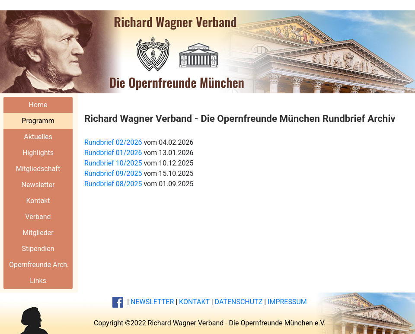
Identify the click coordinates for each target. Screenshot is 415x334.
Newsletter (38, 185)
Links (38, 281)
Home (38, 105)
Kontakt (38, 201)
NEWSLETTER (152, 302)
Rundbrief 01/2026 (113, 153)
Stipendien (38, 249)
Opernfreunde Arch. (39, 265)
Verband (38, 217)
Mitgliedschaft (38, 169)
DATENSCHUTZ (239, 302)
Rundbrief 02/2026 (113, 142)
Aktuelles (38, 137)
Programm (38, 121)
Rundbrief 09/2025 (113, 173)
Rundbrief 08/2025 (113, 184)
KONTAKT (194, 302)
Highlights (38, 153)
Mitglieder (37, 233)
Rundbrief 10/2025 (113, 163)
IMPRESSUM (287, 302)
